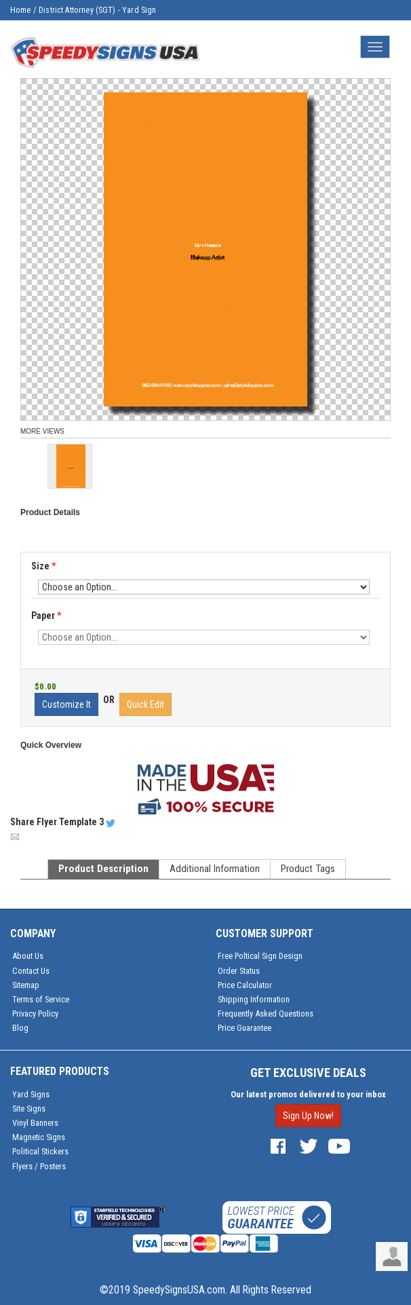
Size (43, 566)
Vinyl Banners (35, 1123)
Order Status (239, 971)
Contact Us (31, 971)
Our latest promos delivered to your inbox (308, 1094)
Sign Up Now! (308, 1115)
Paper (47, 616)
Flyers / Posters (39, 1166)
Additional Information (215, 869)
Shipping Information (254, 999)
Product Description (103, 869)
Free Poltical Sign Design (260, 956)
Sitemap (25, 985)
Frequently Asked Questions (265, 1013)
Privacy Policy (35, 1013)
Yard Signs (31, 1094)
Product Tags (308, 869)
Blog (20, 1028)
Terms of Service (40, 999)
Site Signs (28, 1108)
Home (20, 10)
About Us (27, 956)
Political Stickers (40, 1151)
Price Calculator (245, 985)
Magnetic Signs (38, 1137)
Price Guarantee (244, 1028)
